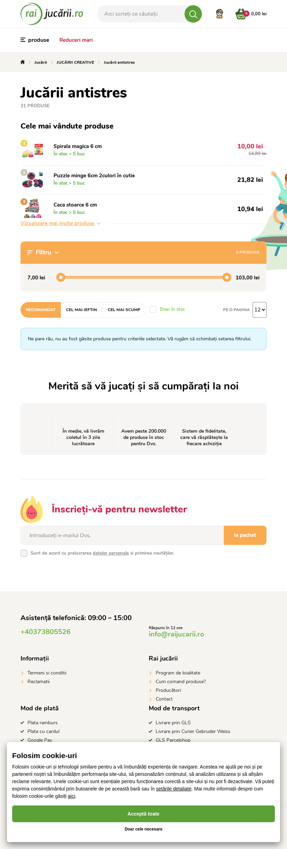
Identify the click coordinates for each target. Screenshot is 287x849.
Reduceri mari (76, 40)
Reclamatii (38, 681)
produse (34, 40)
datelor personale (111, 553)
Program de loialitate (178, 673)
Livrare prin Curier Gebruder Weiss (193, 731)
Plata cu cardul (43, 731)
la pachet (245, 535)
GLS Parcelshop (173, 740)
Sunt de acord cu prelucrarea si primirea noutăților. (102, 553)
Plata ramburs (42, 722)
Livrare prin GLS (173, 722)
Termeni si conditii (46, 673)
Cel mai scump (124, 309)
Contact (164, 699)
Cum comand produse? (181, 681)
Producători (168, 690)
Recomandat (40, 309)
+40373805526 (45, 631)
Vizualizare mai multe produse (60, 223)
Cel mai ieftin (81, 309)
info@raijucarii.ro (176, 634)
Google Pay (39, 740)
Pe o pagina (236, 309)
